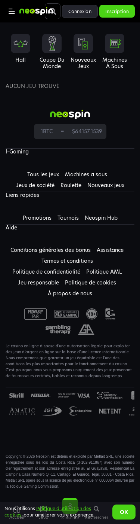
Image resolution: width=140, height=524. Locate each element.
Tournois (68, 218)
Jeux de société (35, 185)
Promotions (37, 218)
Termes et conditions (67, 261)
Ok (124, 512)
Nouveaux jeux (105, 185)
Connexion (79, 11)
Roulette (70, 185)
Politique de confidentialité (46, 271)
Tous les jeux (43, 174)
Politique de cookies (90, 282)
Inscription (117, 11)
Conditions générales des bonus (50, 250)
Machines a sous (86, 174)
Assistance (110, 250)
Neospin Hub (101, 218)
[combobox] (70, 54)
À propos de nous (70, 293)
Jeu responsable (38, 282)
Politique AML (104, 271)
